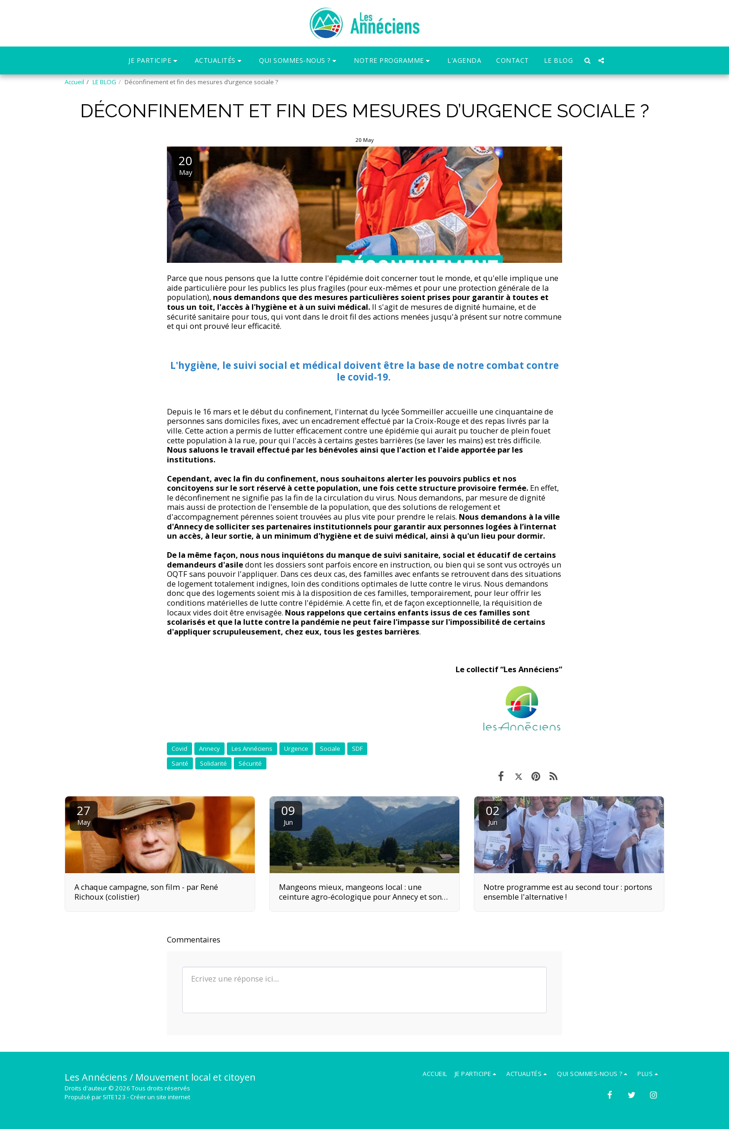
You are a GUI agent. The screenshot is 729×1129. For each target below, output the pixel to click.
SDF (357, 748)
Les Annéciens (252, 748)
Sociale (330, 748)
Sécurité (250, 763)
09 (288, 814)
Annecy (209, 748)
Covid (179, 748)
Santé (180, 763)
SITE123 (114, 1097)
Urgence (296, 748)
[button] (154, 60)
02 (493, 814)
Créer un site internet (160, 1097)
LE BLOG (104, 82)
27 (84, 814)
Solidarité (213, 763)
